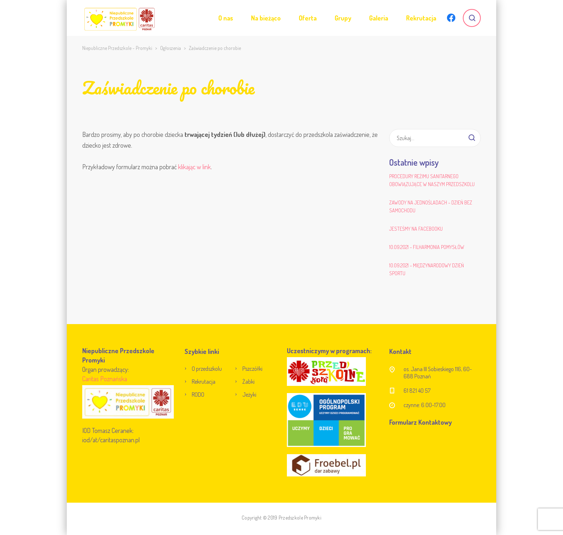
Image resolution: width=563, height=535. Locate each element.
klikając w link (194, 167)
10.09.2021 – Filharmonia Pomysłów (426, 247)
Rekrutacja (421, 18)
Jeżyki (249, 394)
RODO (198, 394)
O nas (225, 18)
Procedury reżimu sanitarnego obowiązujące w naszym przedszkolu (432, 180)
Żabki (248, 381)
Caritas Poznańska (104, 379)
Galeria (378, 18)
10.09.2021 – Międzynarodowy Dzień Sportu (426, 269)
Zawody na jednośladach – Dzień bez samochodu (430, 206)
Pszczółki (252, 368)
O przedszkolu (207, 368)
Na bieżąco (266, 18)
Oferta (308, 18)
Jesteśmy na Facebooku (416, 229)
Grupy (343, 18)
